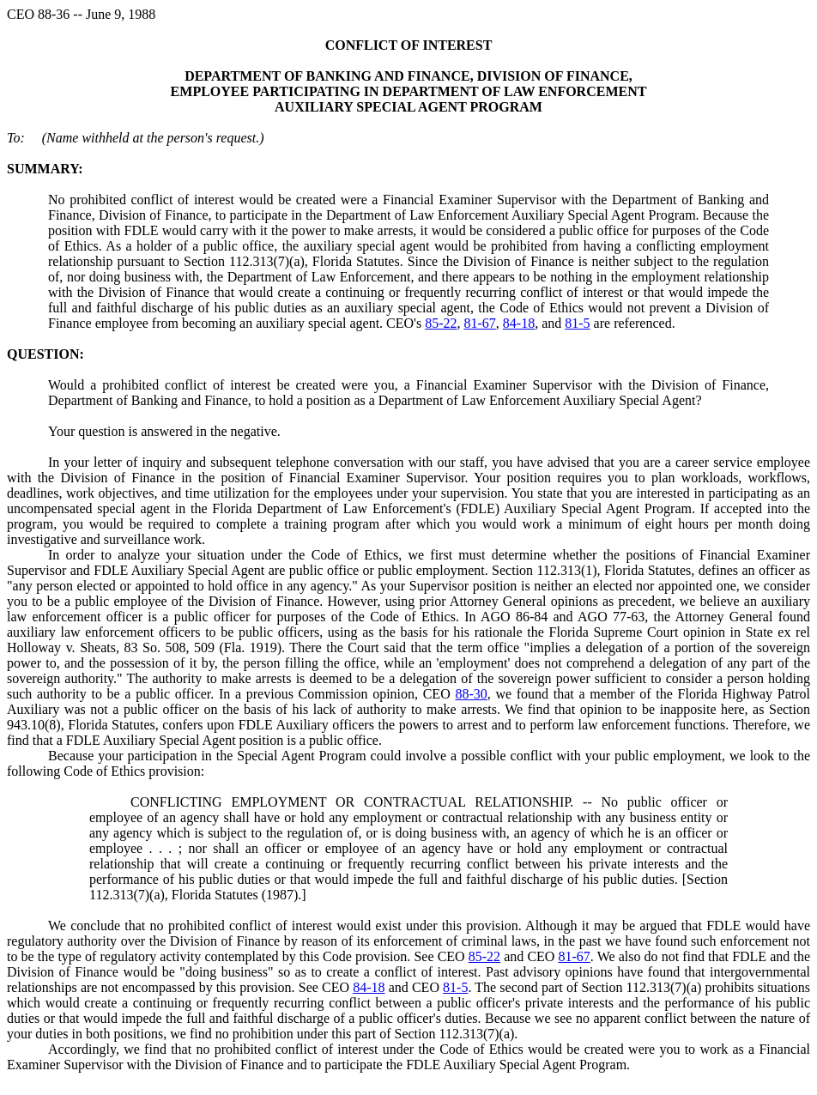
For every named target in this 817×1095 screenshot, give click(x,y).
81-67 (480, 323)
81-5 (577, 323)
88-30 (471, 694)
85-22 (441, 323)
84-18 (519, 323)
